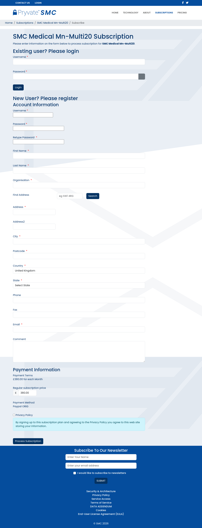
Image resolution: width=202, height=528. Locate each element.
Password (20, 71)
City (16, 236)
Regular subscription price (29, 388)
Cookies (101, 510)
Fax (15, 310)
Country (19, 266)
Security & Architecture (101, 491)
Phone (17, 295)
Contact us (22, 2)
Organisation (22, 180)
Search (92, 196)
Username (20, 57)
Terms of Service (101, 502)
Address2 (19, 222)
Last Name (21, 165)
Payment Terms (23, 375)
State (17, 280)
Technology (130, 12)
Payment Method (24, 402)
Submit (101, 481)
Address (19, 207)
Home (115, 12)
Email (17, 324)
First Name (21, 151)
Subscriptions (164, 12)
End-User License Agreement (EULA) (101, 514)
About (147, 12)
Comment (19, 339)
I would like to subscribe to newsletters (101, 473)
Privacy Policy (23, 415)
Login (38, 2)
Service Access (101, 499)
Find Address (21, 195)
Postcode (20, 251)
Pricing (182, 12)
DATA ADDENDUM (101, 506)
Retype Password (25, 137)
